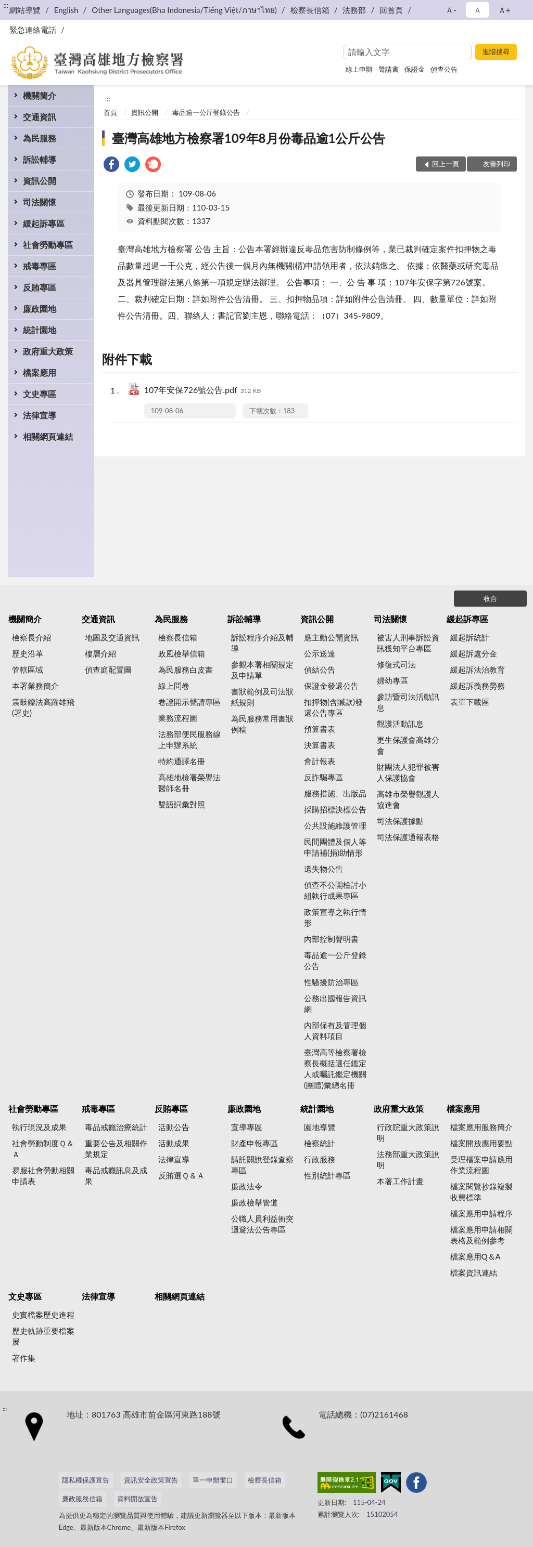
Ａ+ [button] (504, 10)
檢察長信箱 (309, 10)
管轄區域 (27, 669)
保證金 (414, 69)
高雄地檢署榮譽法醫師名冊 (189, 782)
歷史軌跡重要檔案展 (43, 1336)
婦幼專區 (392, 680)
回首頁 (391, 10)
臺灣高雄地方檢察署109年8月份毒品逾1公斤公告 (249, 138)
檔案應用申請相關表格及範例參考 (481, 1235)
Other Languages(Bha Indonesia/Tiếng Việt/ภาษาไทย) (184, 10)
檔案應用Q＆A (475, 1256)
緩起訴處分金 (473, 653)
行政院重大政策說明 (408, 1132)
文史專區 (39, 394)
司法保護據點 (400, 820)
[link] (111, 165)
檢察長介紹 (31, 637)
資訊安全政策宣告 (151, 1480)
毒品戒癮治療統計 (116, 1127)
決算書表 (319, 745)
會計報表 (319, 761)
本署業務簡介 (35, 685)
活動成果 (173, 1143)
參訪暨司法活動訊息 (408, 702)
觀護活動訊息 (400, 723)
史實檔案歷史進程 (43, 1314)
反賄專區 (39, 287)
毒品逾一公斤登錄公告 (206, 112)
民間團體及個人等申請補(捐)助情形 (335, 847)
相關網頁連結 (48, 436)
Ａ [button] (477, 10)
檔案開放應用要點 (481, 1143)
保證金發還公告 (331, 685)
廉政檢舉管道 (254, 1202)
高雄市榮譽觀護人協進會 (408, 799)
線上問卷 (173, 685)
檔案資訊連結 (473, 1272)
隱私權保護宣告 (85, 1480)
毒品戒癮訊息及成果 (116, 1175)
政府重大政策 (48, 351)
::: (5, 5)
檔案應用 (39, 372)
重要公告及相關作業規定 (116, 1148)
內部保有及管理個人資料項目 (335, 1030)
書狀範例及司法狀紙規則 (262, 697)
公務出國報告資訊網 (335, 1003)
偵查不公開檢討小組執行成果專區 (335, 890)
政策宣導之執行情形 (335, 917)
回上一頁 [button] (445, 164)
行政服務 (319, 1159)
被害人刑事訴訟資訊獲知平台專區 (408, 643)
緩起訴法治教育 (477, 669)
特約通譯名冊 (181, 761)
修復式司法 (396, 664)
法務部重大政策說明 (408, 1159)
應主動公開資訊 (331, 637)
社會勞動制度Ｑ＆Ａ (43, 1148)
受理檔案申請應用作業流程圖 (481, 1165)
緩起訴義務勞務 (477, 685)
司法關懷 (39, 202)
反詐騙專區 (323, 777)
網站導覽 (25, 10)
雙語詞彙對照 (181, 804)
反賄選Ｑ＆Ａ (181, 1175)
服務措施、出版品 (335, 793)
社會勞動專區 (48, 245)
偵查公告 (444, 69)
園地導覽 (319, 1127)
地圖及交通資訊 (112, 637)
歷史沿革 (27, 653)
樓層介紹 (100, 653)
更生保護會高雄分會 (408, 745)
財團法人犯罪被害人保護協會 (408, 772)
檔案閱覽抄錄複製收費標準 (481, 1192)
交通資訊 (39, 117)
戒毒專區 (39, 266)
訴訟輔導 (39, 159)
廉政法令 (246, 1186)
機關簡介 (39, 95)
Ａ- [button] (451, 10)
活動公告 (173, 1127)
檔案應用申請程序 (481, 1213)
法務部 (354, 10)
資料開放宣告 (137, 1498)
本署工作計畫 (400, 1181)
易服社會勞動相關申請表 (43, 1175)
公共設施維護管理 (335, 825)
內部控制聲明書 (331, 938)
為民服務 (39, 138)
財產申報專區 (254, 1143)
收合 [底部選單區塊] (490, 598)
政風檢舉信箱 (181, 653)
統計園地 (39, 330)
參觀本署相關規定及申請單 (262, 670)
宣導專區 (246, 1127)
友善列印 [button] (496, 164)
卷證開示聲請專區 (189, 701)
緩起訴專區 (44, 223)
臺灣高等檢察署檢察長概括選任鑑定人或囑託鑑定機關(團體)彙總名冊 (335, 1068)
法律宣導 (39, 415)
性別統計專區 (327, 1175)
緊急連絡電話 (32, 29)
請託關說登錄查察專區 (262, 1165)
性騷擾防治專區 (331, 982)
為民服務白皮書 (185, 669)
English (66, 10)
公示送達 (319, 653)
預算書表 (319, 728)
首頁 (110, 112)
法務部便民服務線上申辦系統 (189, 739)
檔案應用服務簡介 (481, 1127)
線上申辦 (359, 69)
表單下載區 (469, 701)
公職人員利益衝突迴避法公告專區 (262, 1224)
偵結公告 (319, 669)
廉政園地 (39, 308)
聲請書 (388, 69)
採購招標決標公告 (335, 809)
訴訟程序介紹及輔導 (262, 643)
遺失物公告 (323, 868)
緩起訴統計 (469, 637)
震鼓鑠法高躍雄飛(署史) (43, 707)
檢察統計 (319, 1143)
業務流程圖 (177, 718)
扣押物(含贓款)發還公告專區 (333, 707)
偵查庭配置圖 (108, 669)
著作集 (23, 1357)
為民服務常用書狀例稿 (262, 724)
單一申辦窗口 (213, 1480)
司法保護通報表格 (408, 837)
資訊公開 (39, 181)
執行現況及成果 (39, 1127)
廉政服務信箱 (82, 1498)
